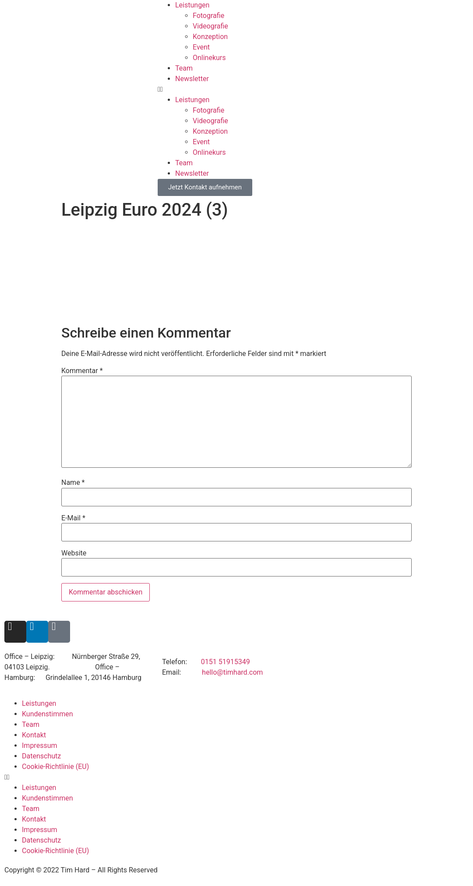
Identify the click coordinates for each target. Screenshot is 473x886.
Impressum (39, 745)
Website (73, 553)
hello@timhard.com (232, 672)
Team (184, 68)
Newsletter (192, 79)
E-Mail (73, 518)
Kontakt (34, 735)
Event (201, 47)
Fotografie (208, 15)
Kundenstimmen (47, 714)
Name (73, 482)
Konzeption (210, 36)
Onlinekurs (209, 57)
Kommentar (82, 370)
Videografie (210, 26)
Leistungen (192, 5)
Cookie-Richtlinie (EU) (55, 766)
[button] (315, 89)
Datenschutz (41, 756)
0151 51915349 (225, 662)
